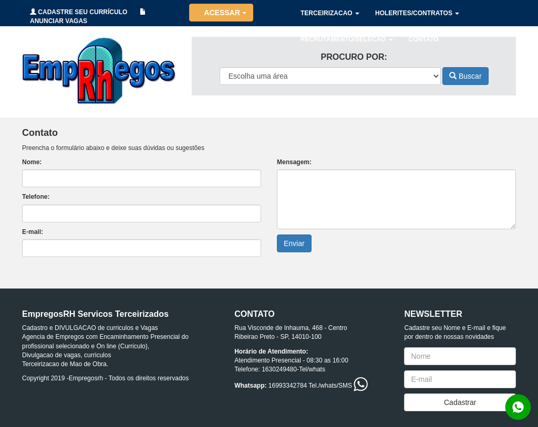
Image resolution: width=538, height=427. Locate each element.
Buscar (465, 76)
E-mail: (32, 232)
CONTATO (424, 39)
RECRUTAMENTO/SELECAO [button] (347, 39)
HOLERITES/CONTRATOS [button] (417, 13)
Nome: (32, 162)
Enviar (294, 243)
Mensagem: (294, 162)
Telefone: (35, 196)
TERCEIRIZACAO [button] (330, 13)
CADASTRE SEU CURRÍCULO (78, 12)
